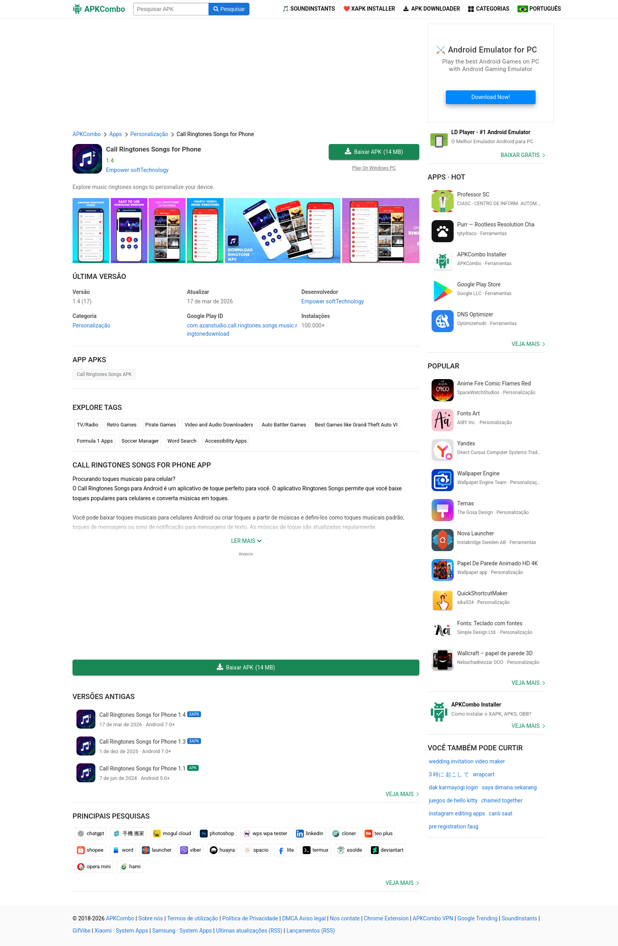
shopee (90, 850)
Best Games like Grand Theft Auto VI (356, 425)
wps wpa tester (265, 834)
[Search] (228, 9)
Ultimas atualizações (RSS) (249, 930)
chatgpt (90, 834)
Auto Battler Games (284, 425)
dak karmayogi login (453, 787)
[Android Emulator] (486, 137)
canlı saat (500, 813)
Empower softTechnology (137, 170)
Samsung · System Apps (182, 930)
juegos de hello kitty (453, 800)
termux (316, 850)
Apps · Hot (446, 177)
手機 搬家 (128, 834)
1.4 (82, 301)
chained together (502, 800)
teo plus (379, 834)
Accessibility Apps (226, 441)
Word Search (182, 441)
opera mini (94, 867)
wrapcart (484, 774)
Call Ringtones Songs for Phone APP (142, 465)
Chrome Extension (386, 918)
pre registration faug (453, 826)
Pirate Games (160, 425)
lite (285, 850)
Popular (443, 366)
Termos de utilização (192, 918)
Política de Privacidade (250, 918)
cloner (344, 834)
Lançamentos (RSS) (311, 930)
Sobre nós (150, 918)
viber (190, 850)
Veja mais (399, 794)
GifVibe (81, 930)
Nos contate (345, 918)
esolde (349, 850)
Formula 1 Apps (95, 441)
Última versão (99, 276)
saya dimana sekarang (509, 787)
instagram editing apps (457, 813)
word (122, 850)
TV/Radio (88, 425)
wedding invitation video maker (467, 761)
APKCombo (87, 134)
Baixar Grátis (520, 155)
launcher (156, 850)
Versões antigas (104, 696)
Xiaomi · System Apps (121, 930)
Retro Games (122, 425)
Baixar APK (374, 152)
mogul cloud (172, 834)
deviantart (387, 850)
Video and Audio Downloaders (218, 425)
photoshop (217, 834)
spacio (256, 850)
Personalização (91, 325)
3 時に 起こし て (449, 774)
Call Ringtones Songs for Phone (153, 149)
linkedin (310, 834)
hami (130, 867)
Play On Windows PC (374, 168)
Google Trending (477, 918)
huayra (222, 850)
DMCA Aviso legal (304, 918)
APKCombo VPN (433, 918)
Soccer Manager (140, 441)
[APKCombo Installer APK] (486, 709)
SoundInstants (519, 918)
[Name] (171, 9)
